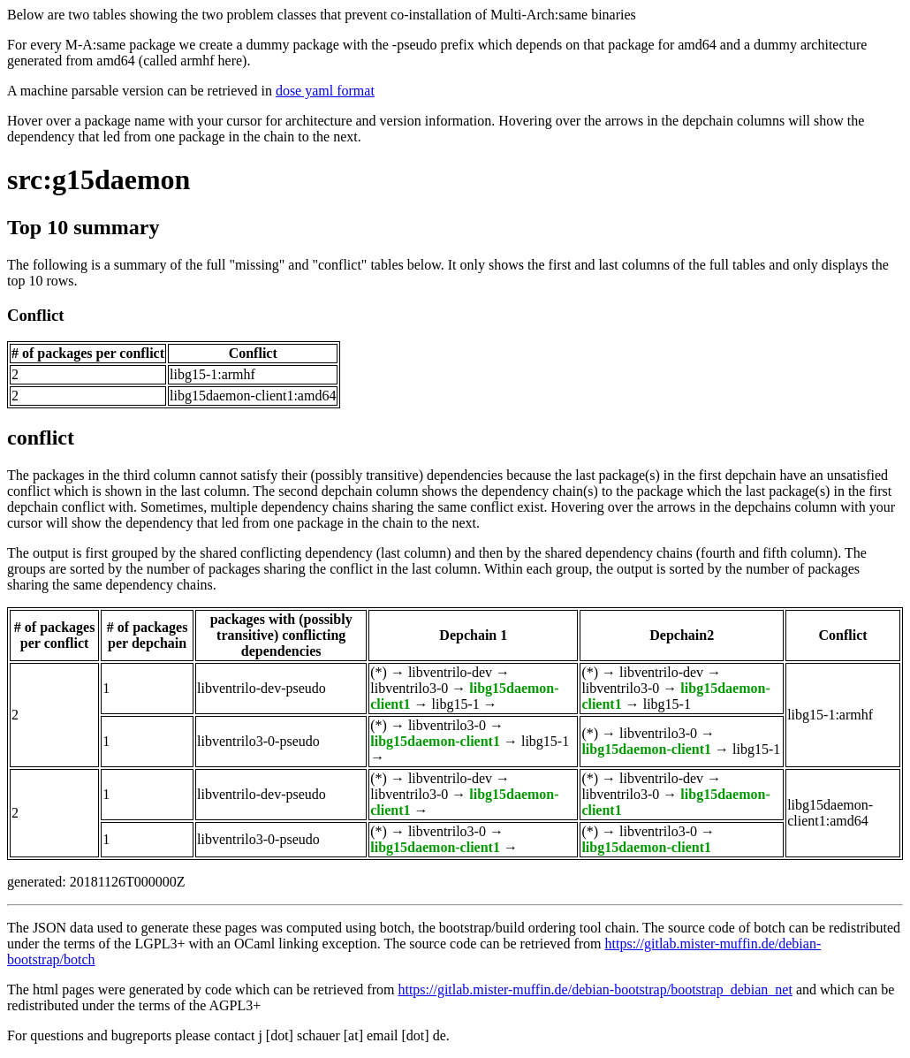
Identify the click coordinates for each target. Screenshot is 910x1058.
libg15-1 (456, 704)
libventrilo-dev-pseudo (261, 688)
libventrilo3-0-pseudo (258, 741)
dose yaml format (325, 90)
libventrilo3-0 (409, 688)
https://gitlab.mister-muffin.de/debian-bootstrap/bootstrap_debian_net (595, 989)
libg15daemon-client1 (435, 741)
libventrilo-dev (450, 672)
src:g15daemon (98, 179)
